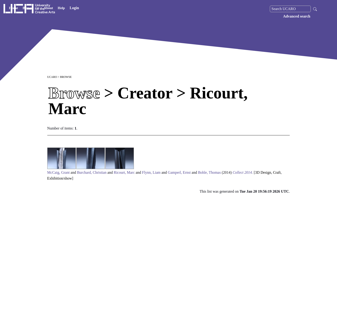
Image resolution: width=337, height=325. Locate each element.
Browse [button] (82, 9)
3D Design (263, 172)
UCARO (52, 77)
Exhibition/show (59, 178)
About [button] (100, 9)
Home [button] (65, 9)
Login (126, 9)
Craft (277, 172)
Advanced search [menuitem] (296, 16)
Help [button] (113, 9)
